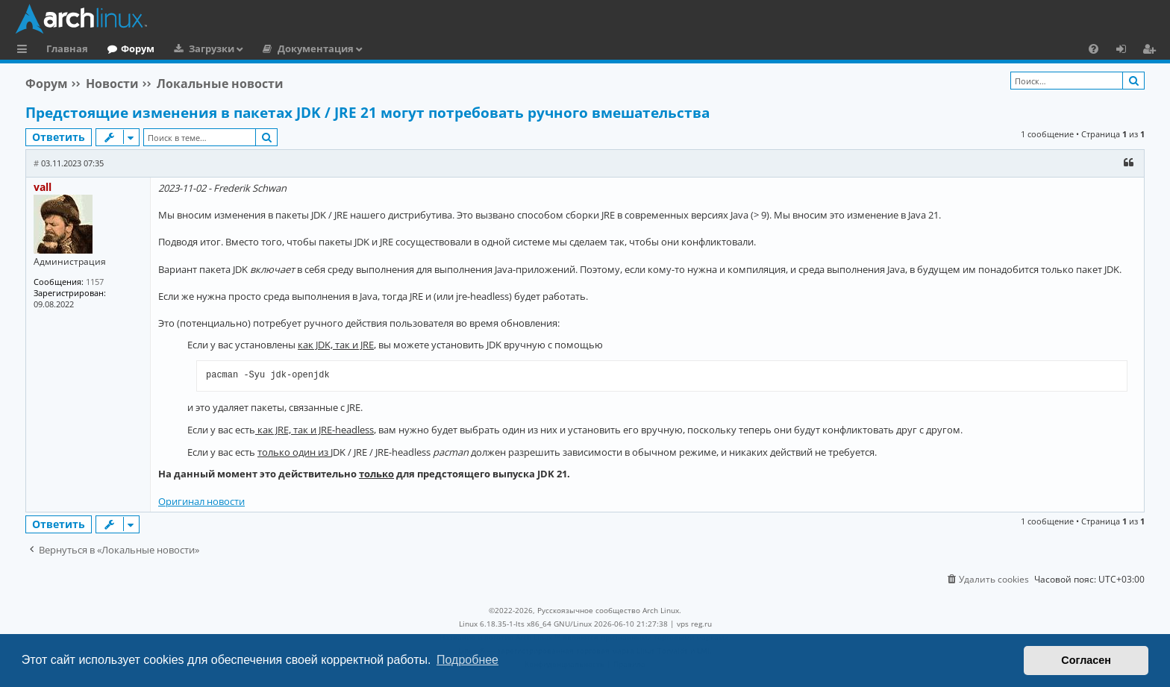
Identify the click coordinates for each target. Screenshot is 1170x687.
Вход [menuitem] (1126, 51)
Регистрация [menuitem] (1152, 51)
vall (42, 187)
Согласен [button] (1086, 660)
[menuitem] (1093, 48)
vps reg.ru (694, 623)
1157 (95, 281)
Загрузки (211, 48)
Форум (137, 48)
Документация (316, 48)
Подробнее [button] (467, 659)
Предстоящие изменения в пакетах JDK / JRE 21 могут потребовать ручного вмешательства (367, 112)
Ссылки (25, 51)
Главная (67, 48)
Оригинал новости (201, 501)
